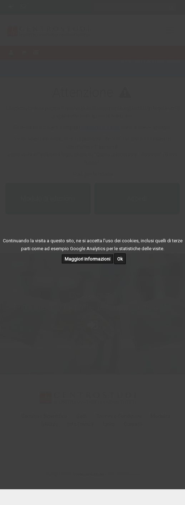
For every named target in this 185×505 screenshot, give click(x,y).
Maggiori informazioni (87, 259)
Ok (120, 259)
